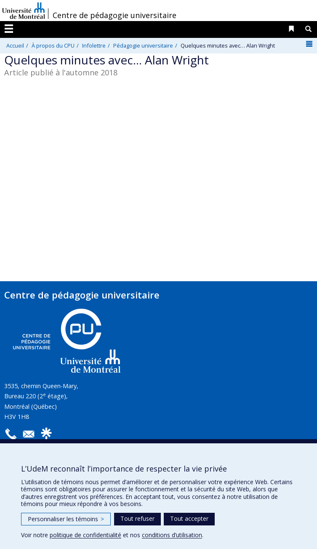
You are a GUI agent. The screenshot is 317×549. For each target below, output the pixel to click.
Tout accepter (189, 518)
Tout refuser (137, 518)
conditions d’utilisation (172, 535)
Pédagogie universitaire (143, 45)
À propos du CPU (53, 45)
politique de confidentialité (85, 535)
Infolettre (94, 45)
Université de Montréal (23, 10)
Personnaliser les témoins (66, 519)
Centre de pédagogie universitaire (114, 15)
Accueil (15, 45)
